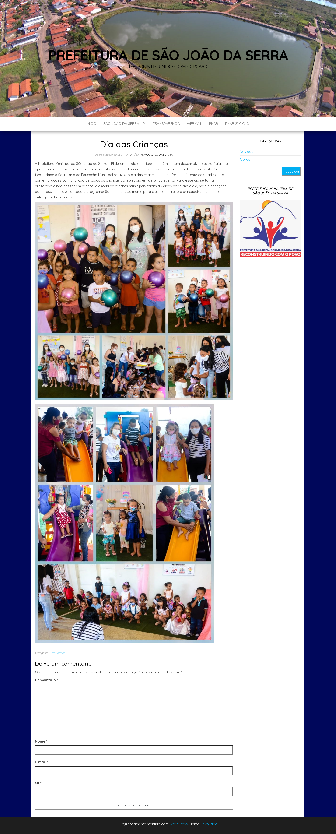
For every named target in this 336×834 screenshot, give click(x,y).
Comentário (46, 680)
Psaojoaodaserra (156, 154)
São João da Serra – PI (124, 123)
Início (91, 123)
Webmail (194, 123)
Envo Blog (209, 824)
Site (38, 783)
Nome (41, 741)
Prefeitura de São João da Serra (168, 55)
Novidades (58, 653)
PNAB (213, 123)
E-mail (41, 762)
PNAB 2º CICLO (237, 123)
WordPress (178, 824)
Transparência (166, 123)
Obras (245, 159)
